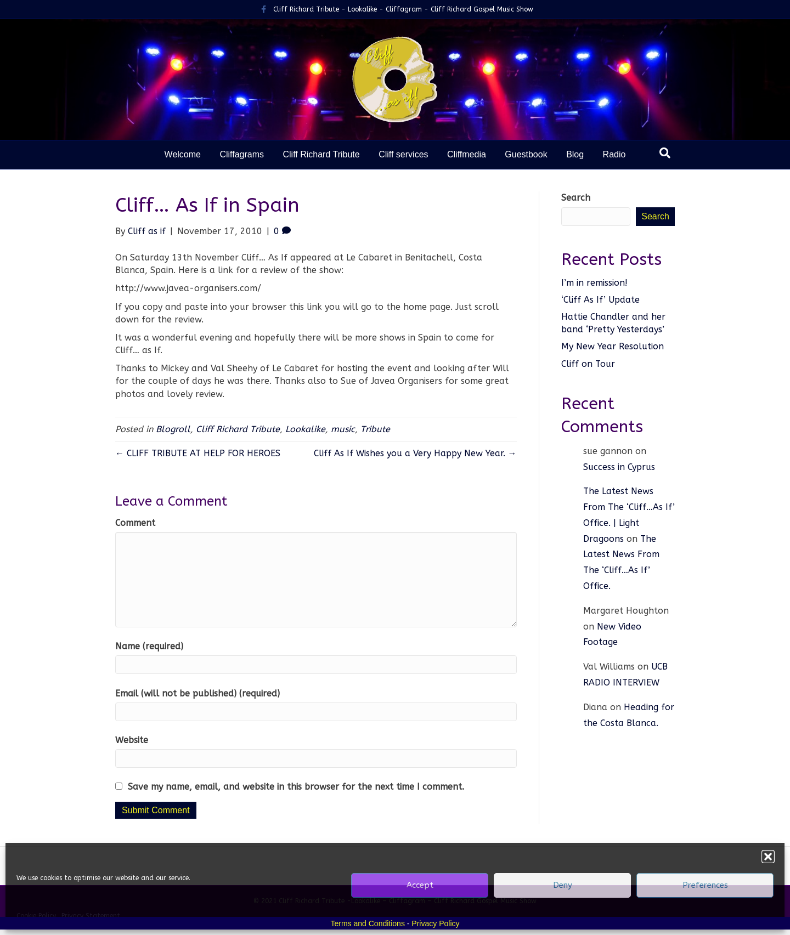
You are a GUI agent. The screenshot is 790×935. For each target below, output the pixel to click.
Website (131, 740)
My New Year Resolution (612, 346)
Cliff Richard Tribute (321, 154)
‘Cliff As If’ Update (600, 299)
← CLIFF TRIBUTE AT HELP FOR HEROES (197, 453)
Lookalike (305, 429)
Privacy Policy (435, 923)
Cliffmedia (466, 154)
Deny (562, 885)
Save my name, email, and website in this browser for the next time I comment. (296, 786)
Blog (575, 154)
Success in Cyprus (619, 467)
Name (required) (149, 646)
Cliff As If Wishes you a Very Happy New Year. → (415, 453)
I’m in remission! (595, 282)
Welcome (183, 154)
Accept (420, 885)
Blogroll (173, 429)
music (343, 429)
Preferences (705, 885)
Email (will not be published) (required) (197, 693)
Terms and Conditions (368, 923)
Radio (614, 154)
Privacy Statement (90, 916)
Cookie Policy (36, 916)
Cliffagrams (241, 154)
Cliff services (403, 154)
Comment (135, 523)
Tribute (375, 429)
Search (575, 197)
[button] (768, 856)
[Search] (665, 153)
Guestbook (526, 154)
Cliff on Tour (588, 364)
